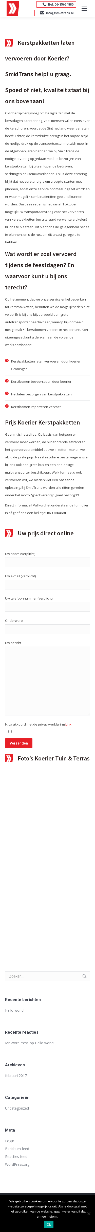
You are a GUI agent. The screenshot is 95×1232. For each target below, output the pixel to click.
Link (68, 724)
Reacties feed (16, 1156)
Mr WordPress (17, 1042)
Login (9, 1140)
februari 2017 (16, 1075)
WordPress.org (17, 1164)
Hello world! (14, 1010)
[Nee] (88, 1213)
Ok (49, 1224)
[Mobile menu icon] (84, 9)
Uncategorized (17, 1108)
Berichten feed (17, 1148)
